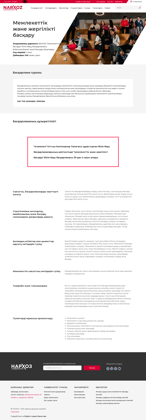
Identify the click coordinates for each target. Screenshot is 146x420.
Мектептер (63, 8)
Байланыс (119, 2)
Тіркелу (92, 368)
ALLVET (110, 2)
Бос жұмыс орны (50, 400)
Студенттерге (76, 8)
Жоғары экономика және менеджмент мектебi (114, 400)
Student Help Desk (83, 2)
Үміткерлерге (51, 8)
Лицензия (15, 412)
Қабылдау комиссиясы (19, 392)
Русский (7, 1)
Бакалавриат (79, 392)
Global (107, 8)
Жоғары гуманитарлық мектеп (108, 403)
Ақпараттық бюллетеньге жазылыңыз (59, 363)
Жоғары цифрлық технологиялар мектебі (112, 397)
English (14, 1)
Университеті (37, 8)
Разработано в (28, 416)
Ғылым (87, 8)
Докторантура (79, 397)
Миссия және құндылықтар (54, 392)
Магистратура (79, 395)
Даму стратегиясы (51, 397)
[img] (131, 2)
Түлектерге (97, 8)
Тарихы (47, 395)
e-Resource (137, 2)
